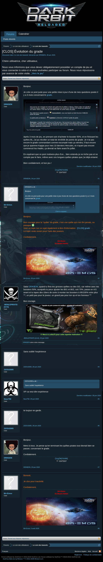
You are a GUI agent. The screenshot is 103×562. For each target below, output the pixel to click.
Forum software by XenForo (21, 557)
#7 (98, 467)
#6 (98, 426)
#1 (98, 178)
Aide (89, 551)
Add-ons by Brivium (23, 559)
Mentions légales (81, 551)
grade (49, 95)
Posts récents (9, 39)
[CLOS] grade (83, 228)
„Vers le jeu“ (37, 73)
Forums (10, 34)
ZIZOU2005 (8, 370)
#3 (98, 338)
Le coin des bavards (21, 55)
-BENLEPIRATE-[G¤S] (11, 306)
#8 (98, 528)
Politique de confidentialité (92, 555)
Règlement (78, 555)
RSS (100, 551)
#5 (98, 399)
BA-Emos (8, 205)
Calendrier (24, 34)
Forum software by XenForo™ (61, 557)
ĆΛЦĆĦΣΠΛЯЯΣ (61, 170)
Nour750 (7, 399)
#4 (98, 367)
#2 (98, 278)
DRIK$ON (42, 55)
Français (5, 551)
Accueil (94, 551)
